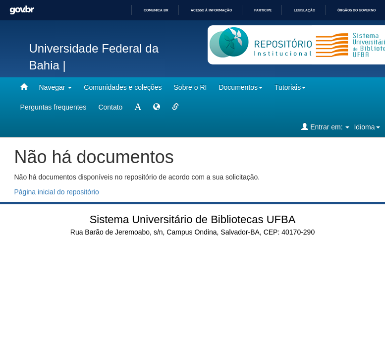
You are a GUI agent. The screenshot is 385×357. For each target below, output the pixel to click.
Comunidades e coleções (123, 87)
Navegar (55, 87)
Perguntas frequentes (53, 107)
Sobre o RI (190, 87)
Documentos (241, 87)
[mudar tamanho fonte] (137, 107)
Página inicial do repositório (56, 192)
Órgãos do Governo (356, 10)
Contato (110, 107)
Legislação (304, 10)
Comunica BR (156, 10)
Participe (263, 10)
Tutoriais (290, 87)
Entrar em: (325, 126)
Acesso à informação (211, 10)
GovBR (21, 10)
